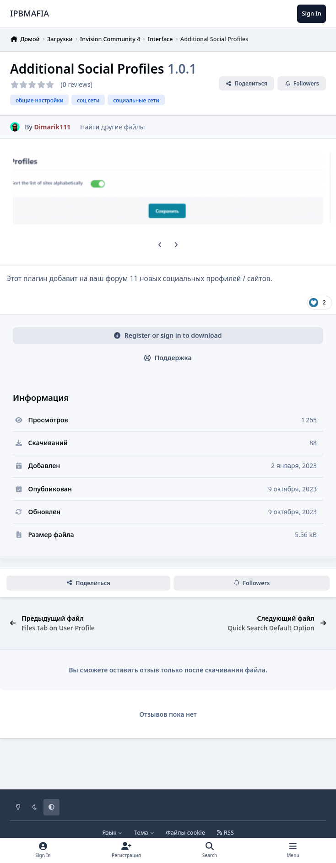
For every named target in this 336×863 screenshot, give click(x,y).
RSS (225, 832)
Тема (144, 832)
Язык (112, 832)
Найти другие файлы (112, 127)
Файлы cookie (185, 832)
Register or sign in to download (168, 335)
